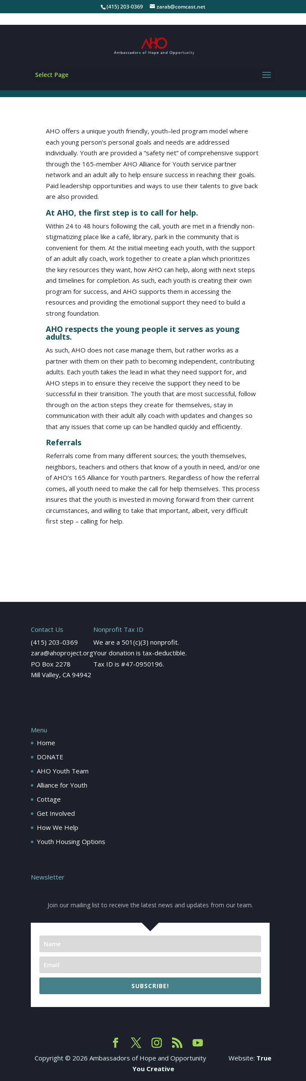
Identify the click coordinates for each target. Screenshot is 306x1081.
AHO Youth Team (63, 771)
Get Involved (56, 813)
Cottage (49, 799)
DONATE (50, 756)
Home (46, 742)
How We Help (57, 827)
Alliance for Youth (62, 785)
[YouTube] (198, 1043)
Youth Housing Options (71, 841)
